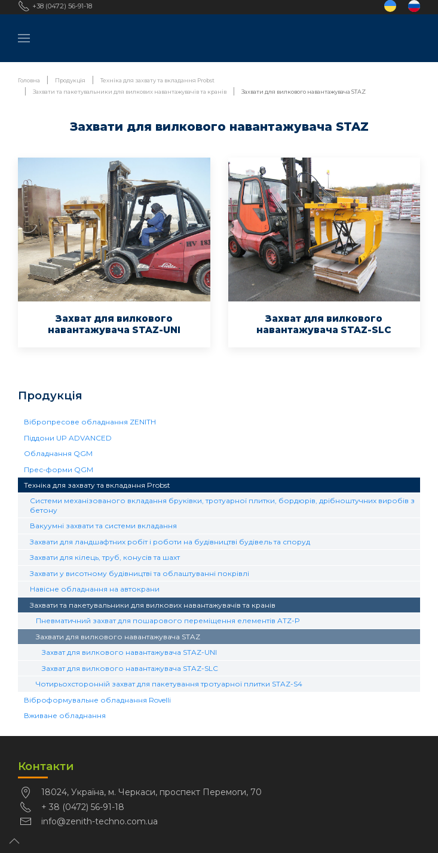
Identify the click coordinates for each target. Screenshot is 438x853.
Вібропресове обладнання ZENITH (90, 421)
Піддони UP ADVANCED (68, 437)
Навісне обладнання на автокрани (95, 588)
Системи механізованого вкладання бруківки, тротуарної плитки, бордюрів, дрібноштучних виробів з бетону (222, 505)
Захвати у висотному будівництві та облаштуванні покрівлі (139, 573)
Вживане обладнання (65, 715)
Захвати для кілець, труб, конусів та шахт (105, 557)
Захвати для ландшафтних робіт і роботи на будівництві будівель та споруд (170, 541)
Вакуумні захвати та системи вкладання (103, 525)
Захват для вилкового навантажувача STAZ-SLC (130, 668)
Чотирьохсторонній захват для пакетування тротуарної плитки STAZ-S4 (169, 683)
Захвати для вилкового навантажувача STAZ (118, 636)
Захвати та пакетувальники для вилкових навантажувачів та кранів (152, 605)
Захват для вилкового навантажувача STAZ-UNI (129, 652)
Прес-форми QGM (58, 469)
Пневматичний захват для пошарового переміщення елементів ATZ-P (168, 620)
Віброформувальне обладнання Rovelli (97, 699)
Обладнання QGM (58, 453)
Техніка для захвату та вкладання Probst (97, 485)
